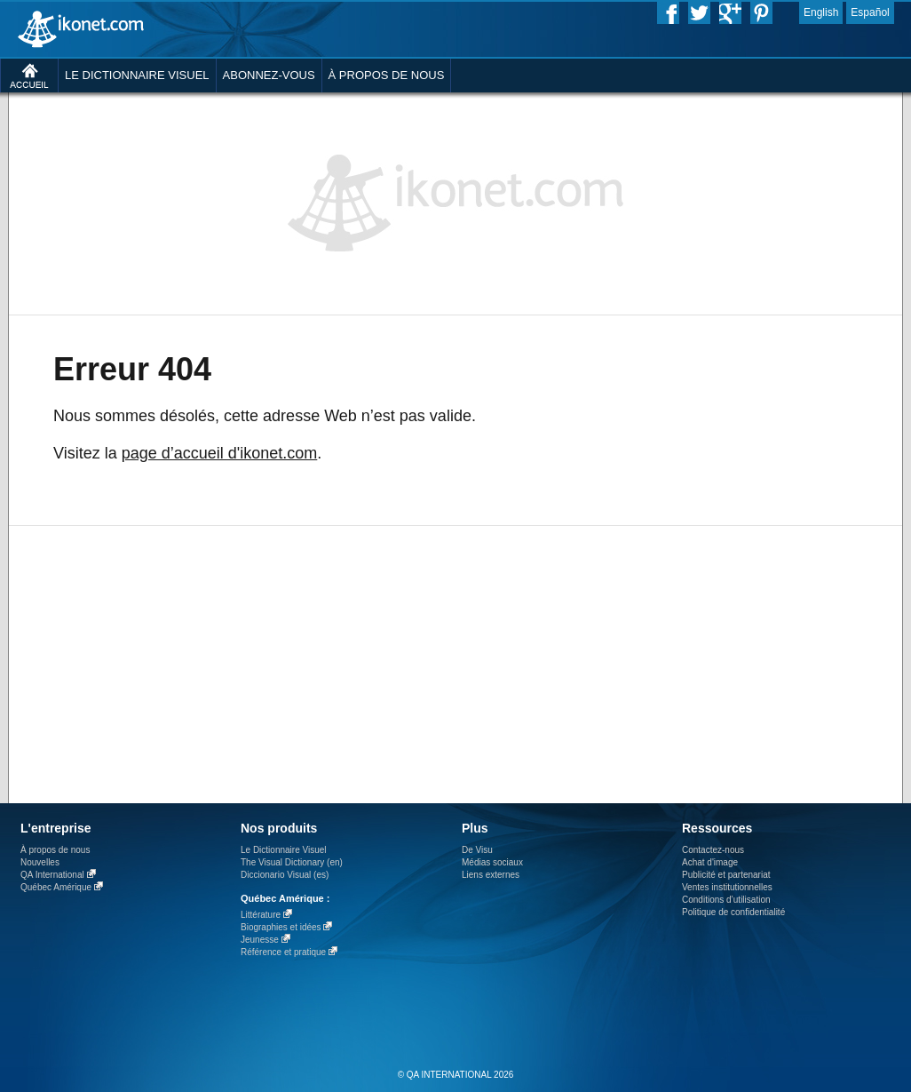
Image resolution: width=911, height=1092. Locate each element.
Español (870, 12)
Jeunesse (260, 940)
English (821, 12)
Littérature (261, 915)
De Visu (477, 850)
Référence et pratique (283, 952)
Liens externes (490, 875)
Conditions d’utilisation (726, 900)
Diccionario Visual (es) (285, 875)
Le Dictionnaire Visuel (284, 850)
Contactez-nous (713, 850)
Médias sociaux (492, 862)
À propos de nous (55, 850)
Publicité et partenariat (726, 875)
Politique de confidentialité (733, 912)
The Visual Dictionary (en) (292, 862)
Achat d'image (710, 862)
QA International (52, 875)
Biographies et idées (281, 927)
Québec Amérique (55, 887)
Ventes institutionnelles (727, 887)
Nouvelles (39, 862)
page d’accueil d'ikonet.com (220, 453)
